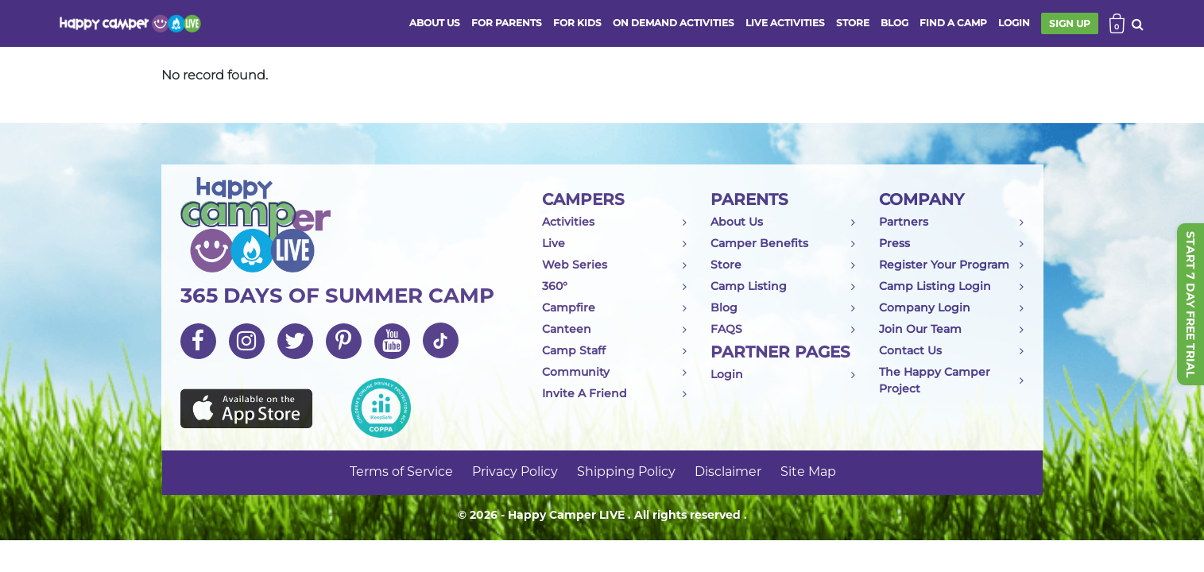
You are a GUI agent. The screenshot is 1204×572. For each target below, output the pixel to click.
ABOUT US (434, 23)
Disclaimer (728, 472)
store (852, 23)
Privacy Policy (515, 472)
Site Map (808, 472)
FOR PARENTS (506, 23)
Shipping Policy (626, 472)
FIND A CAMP (953, 23)
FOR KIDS (577, 23)
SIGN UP (1069, 23)
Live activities (785, 23)
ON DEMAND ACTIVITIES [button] (673, 23)
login (1014, 23)
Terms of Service (401, 472)
